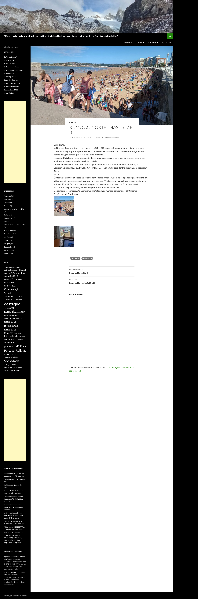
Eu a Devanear (9, 60)
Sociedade (8, 247)
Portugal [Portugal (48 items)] (9, 350)
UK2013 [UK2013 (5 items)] (7, 370)
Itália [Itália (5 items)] (23, 336)
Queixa (6, 240)
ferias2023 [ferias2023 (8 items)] (17, 318)
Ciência (6, 206)
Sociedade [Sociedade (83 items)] (12, 361)
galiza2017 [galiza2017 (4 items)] (18, 333)
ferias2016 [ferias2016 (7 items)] (8, 318)
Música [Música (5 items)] (20, 339)
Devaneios (8, 218)
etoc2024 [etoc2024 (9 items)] (21, 312)
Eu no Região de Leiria (12, 83)
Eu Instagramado (10, 77)
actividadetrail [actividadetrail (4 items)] (21, 270)
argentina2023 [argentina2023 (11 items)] (11, 276)
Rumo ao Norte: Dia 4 (101, 271)
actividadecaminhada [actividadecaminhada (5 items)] (12, 267)
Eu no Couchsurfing (11, 80)
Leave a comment (111, 138)
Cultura (7, 215)
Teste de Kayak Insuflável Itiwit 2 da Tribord (13, 499)
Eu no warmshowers (11, 87)
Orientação (8, 234)
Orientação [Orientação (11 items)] (9, 342)
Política (6, 237)
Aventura (7, 196)
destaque (75, 258)
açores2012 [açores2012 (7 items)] (20, 279)
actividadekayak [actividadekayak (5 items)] (10, 270)
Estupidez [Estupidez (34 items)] (10, 311)
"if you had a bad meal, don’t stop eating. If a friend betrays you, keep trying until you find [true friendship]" (61, 36)
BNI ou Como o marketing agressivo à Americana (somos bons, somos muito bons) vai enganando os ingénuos (13, 538)
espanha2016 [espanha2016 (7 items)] (9, 308)
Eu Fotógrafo (9, 73)
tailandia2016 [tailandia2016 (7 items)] (9, 367)
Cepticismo (8, 202)
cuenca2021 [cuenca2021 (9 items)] (9, 299)
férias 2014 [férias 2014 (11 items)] (9, 333)
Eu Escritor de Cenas (11, 67)
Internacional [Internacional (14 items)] (10, 336)
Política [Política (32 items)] (21, 346)
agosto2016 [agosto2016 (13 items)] (10, 273)
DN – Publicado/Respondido (14, 225)
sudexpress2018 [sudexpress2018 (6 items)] (10, 365)
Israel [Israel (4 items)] (19, 336)
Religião (7, 244)
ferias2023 (87, 258)
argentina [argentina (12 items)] (20, 273)
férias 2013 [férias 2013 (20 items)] (10, 329)
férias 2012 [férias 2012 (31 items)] (11, 325)
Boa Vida (7, 199)
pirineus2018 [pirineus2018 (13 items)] (10, 346)
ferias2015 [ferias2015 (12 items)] (14, 315)
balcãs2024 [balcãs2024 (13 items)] (9, 282)
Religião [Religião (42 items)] (21, 350)
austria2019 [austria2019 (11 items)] (10, 279)
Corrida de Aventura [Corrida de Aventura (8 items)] (13, 296)
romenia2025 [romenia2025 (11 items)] (10, 354)
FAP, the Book (9, 230)
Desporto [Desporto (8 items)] (19, 299)
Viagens (139, 42)
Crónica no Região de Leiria (14, 209)
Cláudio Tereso (93, 138)
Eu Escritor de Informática (13, 70)
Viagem (72, 123)
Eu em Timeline (9, 64)
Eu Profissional (9, 93)
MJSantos (7, 527)
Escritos (127, 42)
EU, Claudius (166, 42)
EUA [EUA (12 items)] (6, 315)
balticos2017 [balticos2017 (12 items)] (10, 285)
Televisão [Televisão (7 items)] (19, 367)
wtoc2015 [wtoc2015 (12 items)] (15, 370)
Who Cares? (8, 253)
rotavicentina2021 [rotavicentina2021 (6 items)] (11, 357)
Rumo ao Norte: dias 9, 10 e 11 (101, 281)
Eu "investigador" (10, 57)
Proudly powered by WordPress (15, 596)
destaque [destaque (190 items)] (12, 303)
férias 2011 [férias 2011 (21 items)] (10, 321)
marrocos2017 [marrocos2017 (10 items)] (11, 339)
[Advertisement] (15, 142)
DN (5, 221)
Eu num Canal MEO (11, 90)
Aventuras (152, 42)
